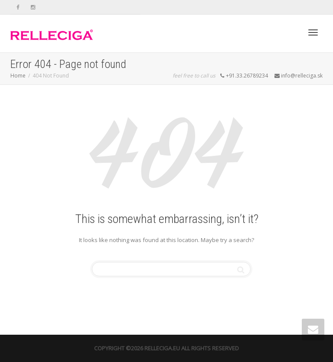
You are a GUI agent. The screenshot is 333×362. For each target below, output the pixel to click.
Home (18, 75)
